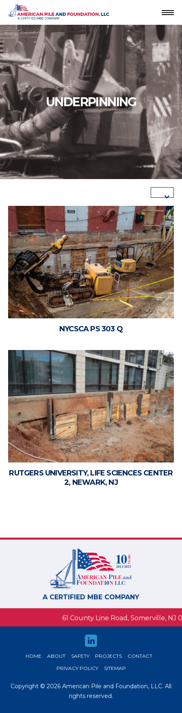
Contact (140, 656)
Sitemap (115, 668)
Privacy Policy (77, 668)
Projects (108, 656)
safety (80, 656)
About (56, 656)
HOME (33, 656)
